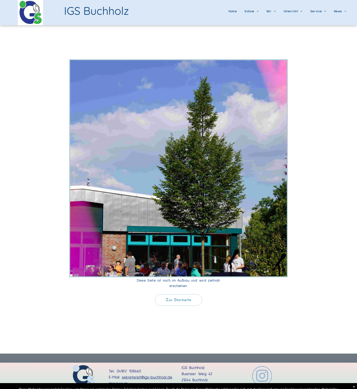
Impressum (118, 384)
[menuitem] (233, 10)
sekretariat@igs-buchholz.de (147, 377)
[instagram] (262, 376)
